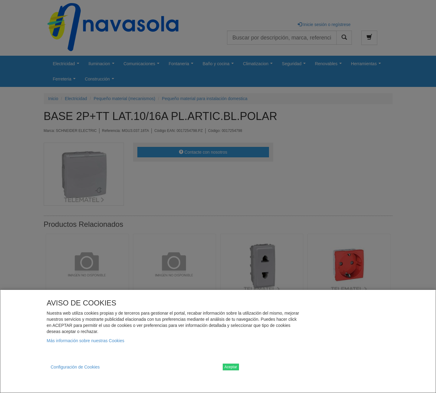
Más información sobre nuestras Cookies (86, 340)
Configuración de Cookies (75, 367)
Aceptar (231, 367)
